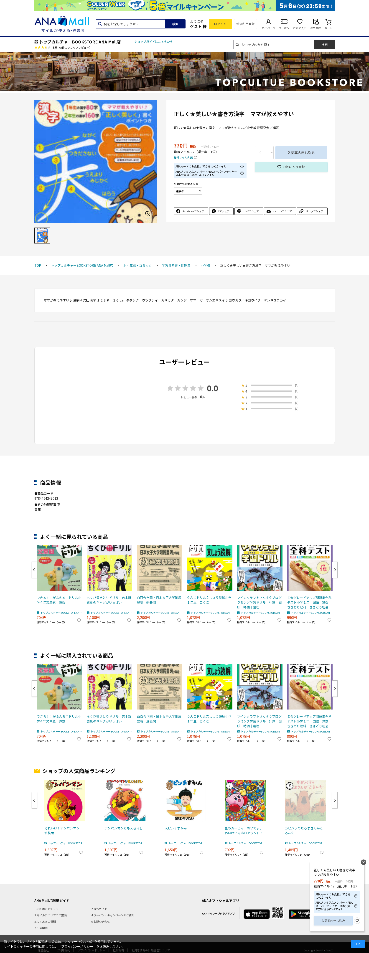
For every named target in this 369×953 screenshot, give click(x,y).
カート (328, 28)
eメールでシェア (282, 211)
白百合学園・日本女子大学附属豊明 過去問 (159, 600)
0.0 (212, 388)
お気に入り (300, 28)
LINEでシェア (251, 211)
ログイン (220, 24)
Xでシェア (223, 211)
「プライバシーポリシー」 (77, 946)
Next (335, 570)
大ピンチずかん (176, 828)
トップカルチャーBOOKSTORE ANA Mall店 (80, 42)
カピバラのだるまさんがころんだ (304, 830)
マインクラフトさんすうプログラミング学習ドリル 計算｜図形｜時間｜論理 (259, 602)
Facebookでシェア (193, 211)
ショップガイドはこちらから (153, 41)
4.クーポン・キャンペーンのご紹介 (112, 915)
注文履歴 (315, 28)
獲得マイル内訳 (183, 157)
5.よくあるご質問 (45, 921)
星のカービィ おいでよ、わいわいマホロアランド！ (244, 830)
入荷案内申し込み (301, 152)
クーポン (284, 28)
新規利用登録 (245, 24)
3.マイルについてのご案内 (50, 915)
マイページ (268, 28)
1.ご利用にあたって (46, 909)
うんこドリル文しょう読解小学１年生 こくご (209, 600)
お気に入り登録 (293, 167)
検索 (175, 24)
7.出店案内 (41, 928)
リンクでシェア (314, 211)
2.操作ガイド (99, 909)
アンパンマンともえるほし (123, 828)
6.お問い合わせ (100, 921)
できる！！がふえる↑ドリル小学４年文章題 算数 (59, 600)
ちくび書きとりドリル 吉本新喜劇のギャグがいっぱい (109, 600)
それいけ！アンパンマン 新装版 (63, 830)
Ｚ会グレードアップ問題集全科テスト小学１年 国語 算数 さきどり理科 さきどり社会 (309, 602)
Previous (34, 570)
